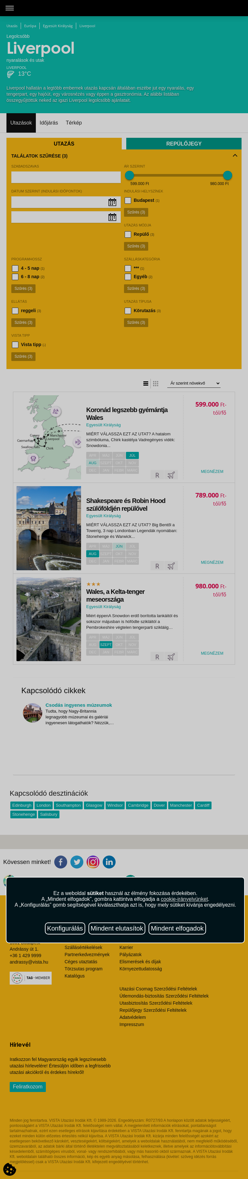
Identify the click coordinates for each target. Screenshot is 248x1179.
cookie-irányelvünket (184, 899)
